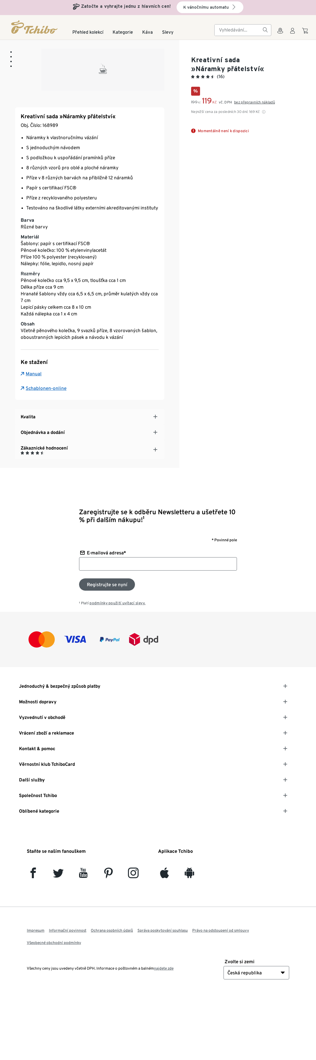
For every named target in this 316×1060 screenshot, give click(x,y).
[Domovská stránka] (34, 27)
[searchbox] (238, 30)
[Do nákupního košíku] (305, 33)
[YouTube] (83, 938)
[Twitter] (58, 938)
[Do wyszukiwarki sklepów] (280, 34)
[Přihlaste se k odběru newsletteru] (107, 647)
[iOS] (164, 938)
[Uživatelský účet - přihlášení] (292, 34)
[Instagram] (133, 938)
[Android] (189, 938)
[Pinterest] (108, 938)
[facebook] (33, 938)
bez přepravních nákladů (254, 102)
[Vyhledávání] (265, 30)
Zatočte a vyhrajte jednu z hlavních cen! (126, 6)
